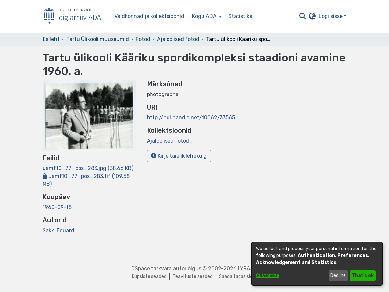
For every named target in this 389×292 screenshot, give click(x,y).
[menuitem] (206, 16)
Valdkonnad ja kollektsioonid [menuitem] (149, 16)
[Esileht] (75, 16)
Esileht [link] (51, 39)
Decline (338, 275)
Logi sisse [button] (331, 16)
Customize (267, 275)
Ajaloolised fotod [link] (178, 39)
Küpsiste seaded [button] (149, 276)
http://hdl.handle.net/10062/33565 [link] (191, 117)
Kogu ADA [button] (204, 16)
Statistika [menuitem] (240, 16)
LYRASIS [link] (248, 269)
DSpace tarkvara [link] (151, 269)
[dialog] (317, 263)
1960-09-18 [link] (57, 207)
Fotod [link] (143, 39)
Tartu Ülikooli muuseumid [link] (97, 39)
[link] (88, 168)
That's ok (363, 275)
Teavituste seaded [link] (193, 276)
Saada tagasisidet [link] (238, 276)
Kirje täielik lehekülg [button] (179, 156)
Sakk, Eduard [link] (58, 230)
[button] (303, 16)
